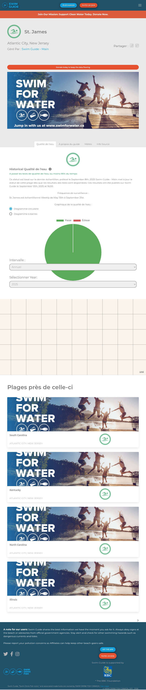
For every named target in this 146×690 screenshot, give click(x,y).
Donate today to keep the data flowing (73, 67)
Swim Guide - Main (35, 49)
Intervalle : (17, 260)
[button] (140, 5)
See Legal (105, 686)
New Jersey (39, 43)
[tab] (45, 144)
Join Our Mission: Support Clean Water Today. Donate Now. (73, 14)
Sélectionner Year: (23, 277)
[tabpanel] (73, 218)
